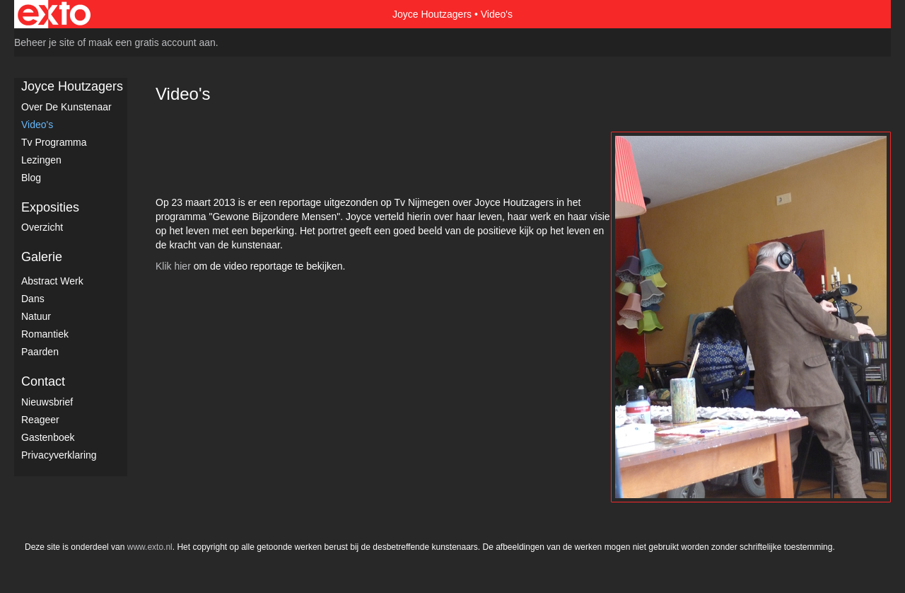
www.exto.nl (150, 547)
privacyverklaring (59, 455)
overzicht (42, 227)
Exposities (50, 207)
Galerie (41, 257)
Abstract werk (52, 281)
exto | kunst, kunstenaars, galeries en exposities (54, 14)
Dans (33, 298)
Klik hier (173, 266)
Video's (37, 124)
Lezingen (41, 160)
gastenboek (48, 437)
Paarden (40, 351)
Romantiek (45, 334)
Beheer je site (44, 42)
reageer (40, 419)
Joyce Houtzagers (432, 14)
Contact (43, 381)
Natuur (36, 316)
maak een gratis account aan (152, 42)
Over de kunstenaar (66, 107)
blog (31, 177)
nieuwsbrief (47, 402)
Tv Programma (54, 142)
